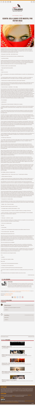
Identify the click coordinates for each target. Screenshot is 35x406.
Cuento (21, 15)
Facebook (29, 395)
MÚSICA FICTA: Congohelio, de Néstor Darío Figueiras (10, 380)
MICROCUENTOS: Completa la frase (7, 346)
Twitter (2, 396)
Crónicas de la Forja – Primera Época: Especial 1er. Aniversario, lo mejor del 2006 (14, 363)
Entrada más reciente (5, 337)
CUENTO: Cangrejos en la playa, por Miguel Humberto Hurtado (11, 371)
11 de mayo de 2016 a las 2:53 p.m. (29, 305)
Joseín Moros (7, 315)
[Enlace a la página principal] (17, 8)
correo (13, 396)
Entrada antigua (31, 337)
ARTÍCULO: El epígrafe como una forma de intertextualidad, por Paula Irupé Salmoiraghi (15, 355)
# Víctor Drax (15, 15)
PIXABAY (14, 291)
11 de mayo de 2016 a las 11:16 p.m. (28, 315)
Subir (32, 403)
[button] (31, 2)
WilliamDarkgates (7, 305)
